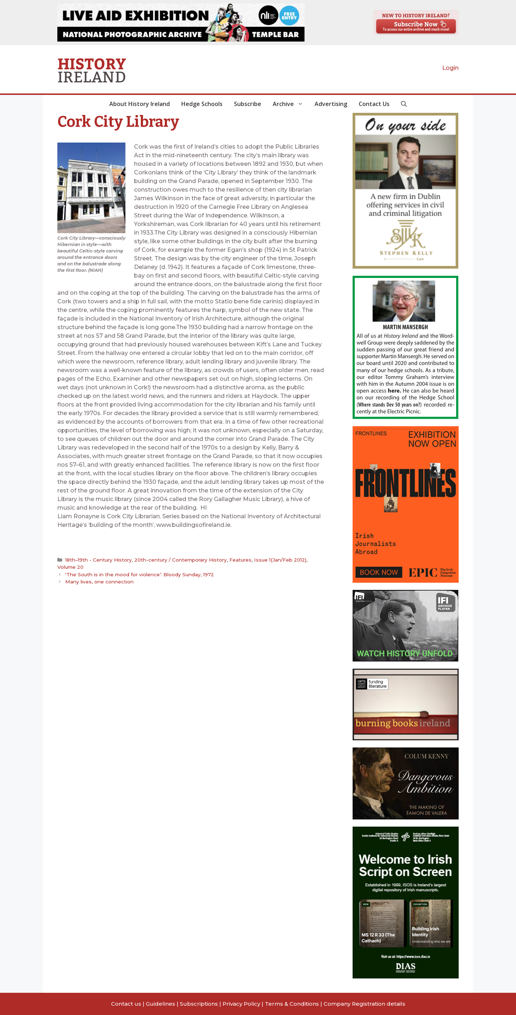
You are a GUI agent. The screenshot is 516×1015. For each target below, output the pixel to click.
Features (240, 560)
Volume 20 (70, 567)
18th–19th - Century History (98, 560)
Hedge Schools (202, 104)
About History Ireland (139, 104)
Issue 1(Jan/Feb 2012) (280, 560)
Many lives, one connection (99, 582)
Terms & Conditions (292, 1003)
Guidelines (160, 1003)
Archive (291, 104)
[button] (403, 104)
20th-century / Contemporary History (180, 560)
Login (450, 67)
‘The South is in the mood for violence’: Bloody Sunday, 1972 (139, 574)
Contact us (126, 1003)
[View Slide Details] (181, 23)
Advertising (331, 104)
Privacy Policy (241, 1003)
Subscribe (247, 104)
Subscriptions (199, 1003)
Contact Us (374, 104)
